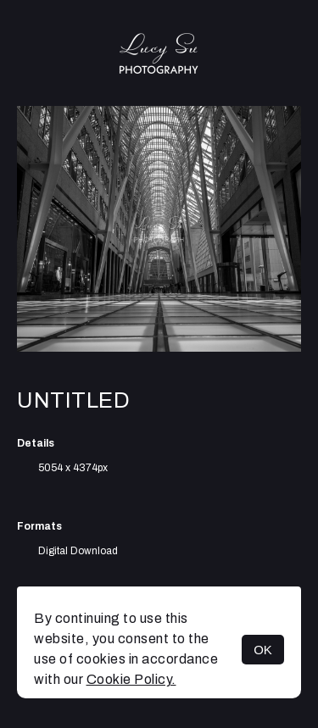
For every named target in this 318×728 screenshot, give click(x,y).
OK (263, 649)
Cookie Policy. (131, 679)
